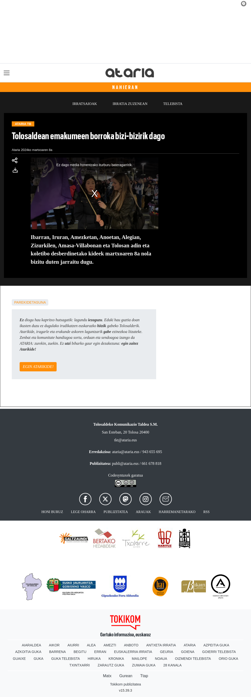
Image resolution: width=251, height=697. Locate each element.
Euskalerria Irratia (133, 652)
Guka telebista (65, 659)
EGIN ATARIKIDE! (38, 367)
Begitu (80, 652)
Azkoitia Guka (28, 652)
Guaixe (19, 659)
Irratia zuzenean (130, 104)
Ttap (144, 676)
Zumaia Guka (143, 665)
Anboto (131, 645)
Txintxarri (79, 665)
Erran (100, 652)
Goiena (187, 652)
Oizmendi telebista (193, 659)
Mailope (139, 659)
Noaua (161, 659)
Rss (206, 512)
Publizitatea (115, 512)
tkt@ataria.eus (125, 440)
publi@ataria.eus (125, 463)
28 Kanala (172, 665)
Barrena (57, 652)
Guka (38, 659)
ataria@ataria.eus (125, 452)
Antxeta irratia (161, 645)
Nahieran (125, 87)
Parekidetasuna (30, 302)
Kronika (116, 659)
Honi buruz (52, 512)
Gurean (125, 676)
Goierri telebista (219, 652)
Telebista (173, 104)
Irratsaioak (85, 104)
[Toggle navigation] (6, 73)
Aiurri (73, 645)
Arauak (143, 512)
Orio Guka (228, 659)
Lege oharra (83, 512)
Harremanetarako (177, 512)
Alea (91, 645)
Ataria (190, 645)
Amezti (109, 645)
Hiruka (94, 659)
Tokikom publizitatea (125, 684)
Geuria (166, 652)
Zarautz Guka (111, 665)
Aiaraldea (31, 645)
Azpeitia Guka (216, 645)
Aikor (54, 645)
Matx (107, 676)
